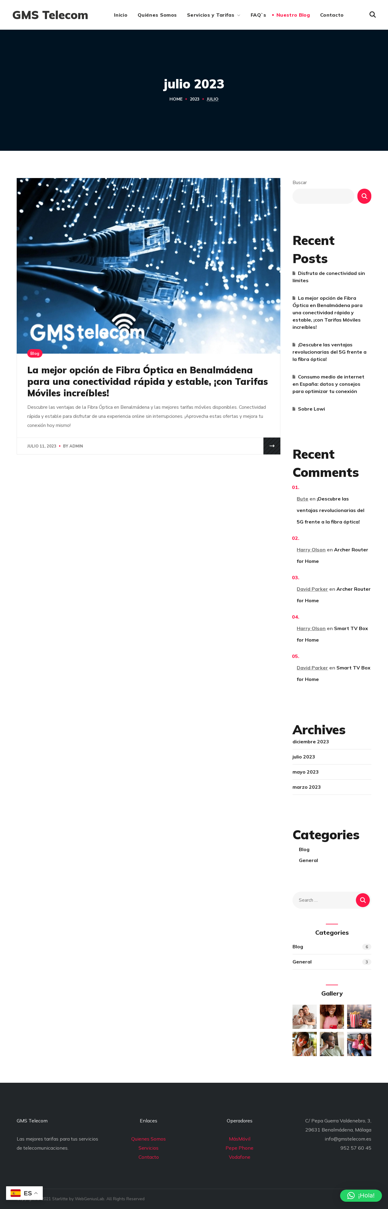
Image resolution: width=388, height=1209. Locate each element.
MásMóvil (239, 1139)
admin (76, 446)
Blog (34, 353)
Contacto (149, 1157)
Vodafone (239, 1157)
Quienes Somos (148, 1139)
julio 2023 (304, 757)
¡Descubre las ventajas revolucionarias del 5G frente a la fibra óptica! (329, 352)
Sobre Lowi (311, 409)
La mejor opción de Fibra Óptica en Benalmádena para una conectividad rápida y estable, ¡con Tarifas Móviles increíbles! (147, 381)
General (308, 860)
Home (175, 99)
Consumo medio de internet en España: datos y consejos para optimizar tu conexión (328, 384)
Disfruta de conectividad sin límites (329, 276)
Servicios (149, 1148)
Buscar (300, 182)
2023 (194, 99)
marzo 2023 (307, 787)
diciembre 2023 (311, 741)
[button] (373, 15)
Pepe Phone (239, 1148)
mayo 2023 (306, 772)
